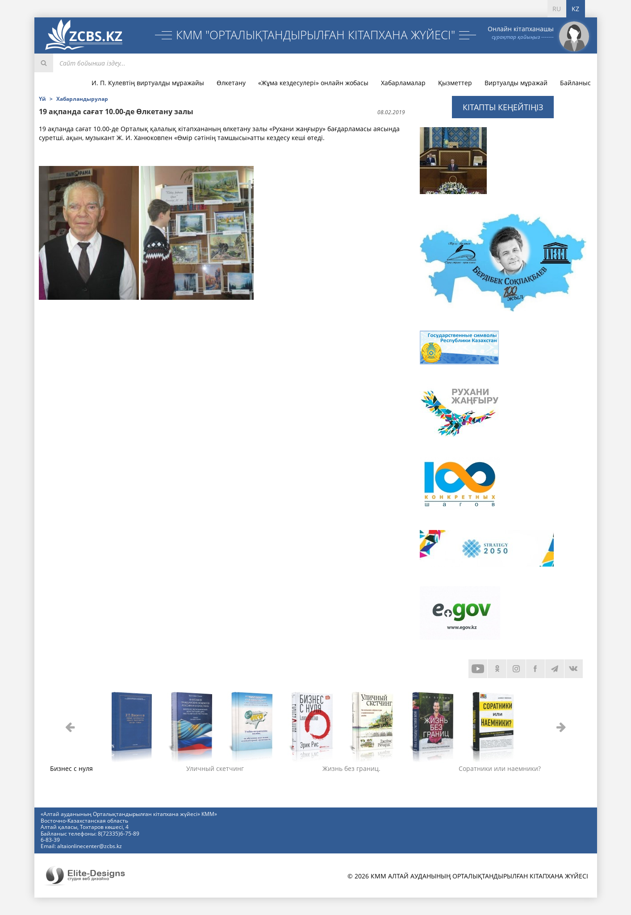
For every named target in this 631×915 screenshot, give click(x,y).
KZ (575, 8)
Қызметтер (455, 83)
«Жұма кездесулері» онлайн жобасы (313, 83)
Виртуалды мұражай (516, 83)
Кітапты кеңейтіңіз (503, 107)
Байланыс (575, 83)
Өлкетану (231, 83)
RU (556, 8)
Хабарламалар (403, 83)
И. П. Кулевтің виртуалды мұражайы (148, 83)
